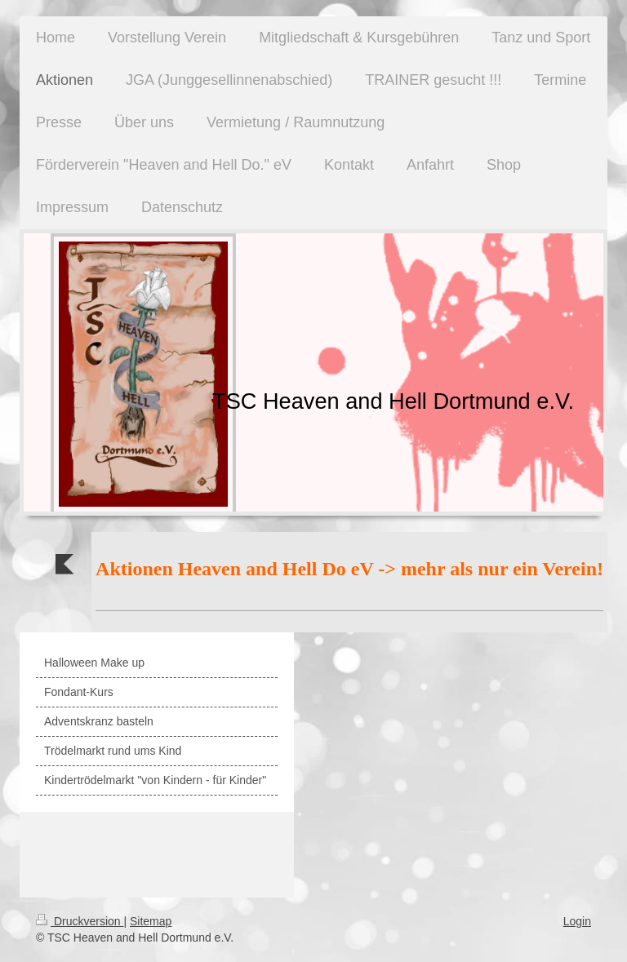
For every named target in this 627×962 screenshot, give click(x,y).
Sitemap (150, 921)
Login (577, 921)
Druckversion (79, 921)
